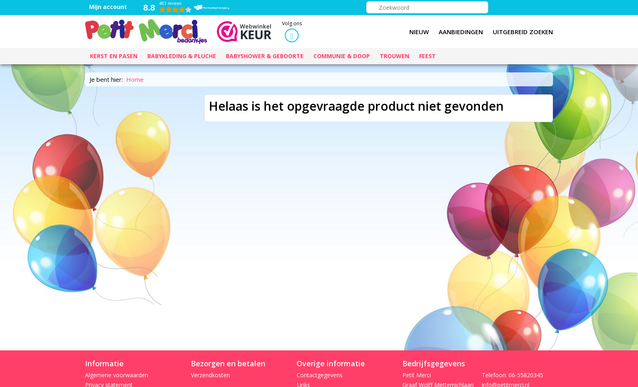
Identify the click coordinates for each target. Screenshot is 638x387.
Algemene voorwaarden (116, 375)
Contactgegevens (320, 375)
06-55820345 (526, 375)
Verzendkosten (210, 375)
